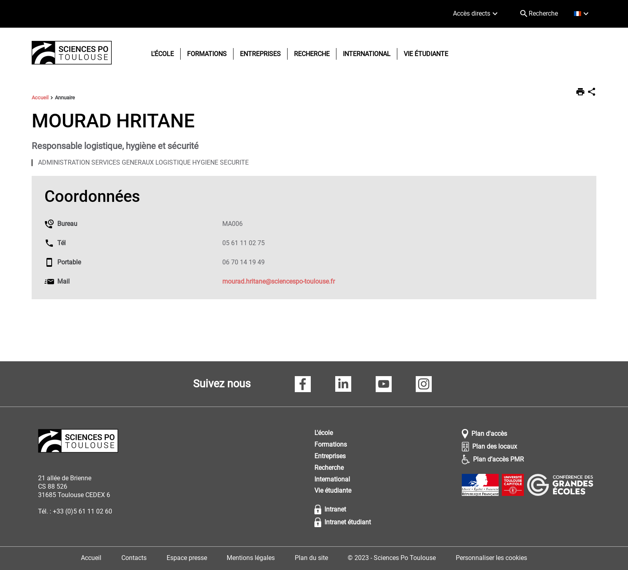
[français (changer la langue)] (582, 13)
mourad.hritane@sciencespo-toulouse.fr (278, 281)
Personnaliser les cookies (491, 558)
